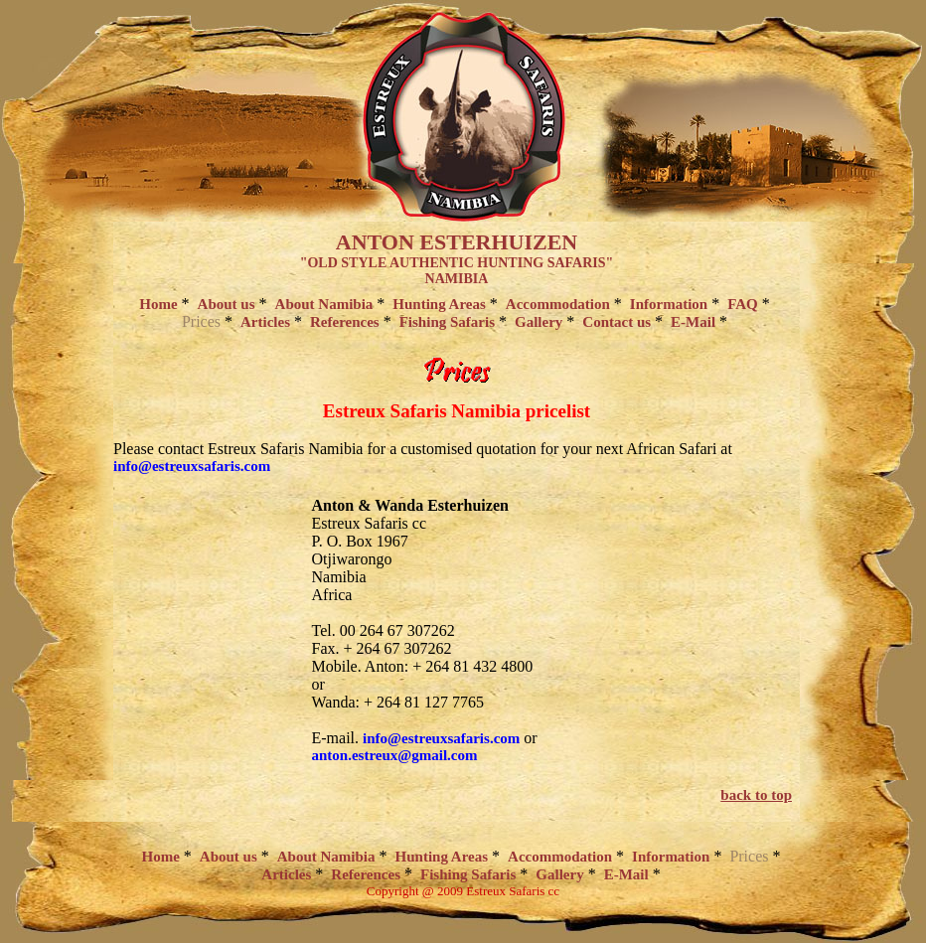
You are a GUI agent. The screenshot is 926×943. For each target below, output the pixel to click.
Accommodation (558, 304)
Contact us (616, 322)
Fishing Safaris (447, 322)
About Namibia (324, 304)
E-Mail (693, 322)
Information (668, 304)
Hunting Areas (439, 304)
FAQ (742, 304)
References (345, 322)
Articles (265, 322)
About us (226, 304)
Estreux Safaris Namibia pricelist (456, 410)
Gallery (538, 322)
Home (158, 304)
